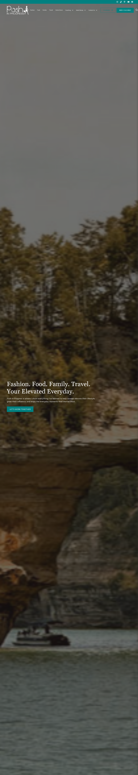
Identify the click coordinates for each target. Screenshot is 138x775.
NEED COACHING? (125, 10)
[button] (69, 10)
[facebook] (132, 2)
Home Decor (59, 10)
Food (38, 10)
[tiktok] (121, 2)
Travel (51, 10)
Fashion (32, 10)
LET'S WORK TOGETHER (20, 409)
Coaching (68, 10)
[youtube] (128, 2)
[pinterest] (125, 2)
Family (45, 10)
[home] (18, 10)
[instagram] (117, 2)
